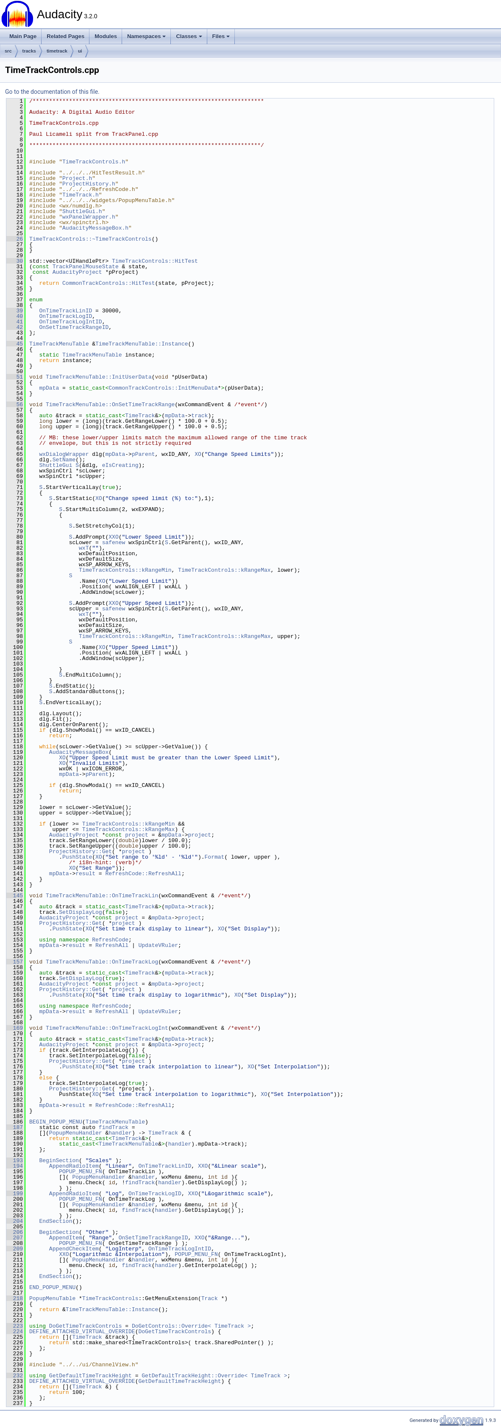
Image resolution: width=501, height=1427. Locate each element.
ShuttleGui (55, 465)
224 (14, 1331)
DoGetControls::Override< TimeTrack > (191, 1326)
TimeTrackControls (110, 1298)
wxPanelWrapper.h (88, 217)
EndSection (55, 1221)
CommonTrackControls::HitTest (108, 283)
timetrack (57, 50)
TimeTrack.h (80, 195)
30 (14, 261)
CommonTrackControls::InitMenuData (163, 388)
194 (14, 1166)
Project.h (77, 178)
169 (14, 1028)
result (85, 873)
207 (14, 1238)
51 (14, 377)
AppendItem (65, 1238)
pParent (143, 454)
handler (120, 1133)
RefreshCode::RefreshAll (143, 873)
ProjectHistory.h (88, 184)
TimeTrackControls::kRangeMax (224, 570)
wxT (84, 548)
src (8, 50)
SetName (64, 459)
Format (214, 857)
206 (14, 1232)
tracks (29, 50)
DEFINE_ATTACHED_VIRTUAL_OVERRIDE (82, 1331)
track (199, 415)
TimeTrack (140, 415)
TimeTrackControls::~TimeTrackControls (90, 239)
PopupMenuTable (52, 1298)
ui (80, 50)
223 (14, 1326)
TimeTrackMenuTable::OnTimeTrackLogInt (107, 1028)
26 (14, 239)
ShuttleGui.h (82, 211)
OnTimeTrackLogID (65, 316)
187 (14, 1127)
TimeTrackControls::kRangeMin (125, 570)
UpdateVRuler (158, 945)
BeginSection (59, 1160)
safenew (113, 542)
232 (14, 1375)
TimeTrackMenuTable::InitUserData (99, 377)
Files (221, 36)
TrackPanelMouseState (86, 266)
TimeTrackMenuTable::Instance (141, 344)
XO (198, 454)
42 (14, 327)
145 (14, 895)
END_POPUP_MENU (52, 1287)
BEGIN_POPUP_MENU (55, 1122)
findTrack (113, 1127)
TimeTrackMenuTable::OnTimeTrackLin (102, 895)
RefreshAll (111, 945)
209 (14, 1249)
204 (14, 1221)
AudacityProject (77, 272)
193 (14, 1160)
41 (14, 322)
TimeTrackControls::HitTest (155, 261)
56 (14, 404)
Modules (106, 36)
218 (14, 1298)
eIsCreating (120, 465)
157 (14, 962)
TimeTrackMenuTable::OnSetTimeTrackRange (110, 404)
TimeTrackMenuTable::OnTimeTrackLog (102, 962)
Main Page (22, 36)
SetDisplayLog (80, 912)
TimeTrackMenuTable (59, 344)
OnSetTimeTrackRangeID (74, 327)
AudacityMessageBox (79, 752)
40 (14, 316)
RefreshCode (110, 940)
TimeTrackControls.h (93, 162)
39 (14, 311)
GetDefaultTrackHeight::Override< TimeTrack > (214, 1375)
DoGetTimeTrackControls (85, 1326)
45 (14, 344)
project (136, 835)
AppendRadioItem (74, 1166)
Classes (189, 36)
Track (209, 1298)
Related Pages (65, 36)
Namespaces (146, 36)
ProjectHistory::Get (80, 851)
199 (14, 1193)
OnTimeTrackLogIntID (70, 322)
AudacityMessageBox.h (95, 228)
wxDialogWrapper (64, 454)
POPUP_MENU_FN (80, 1171)
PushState (77, 857)
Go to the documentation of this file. (52, 91)
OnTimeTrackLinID (65, 311)
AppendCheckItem (74, 1249)
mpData (49, 388)
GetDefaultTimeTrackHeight (90, 1375)
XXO (113, 537)
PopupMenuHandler (75, 1133)
